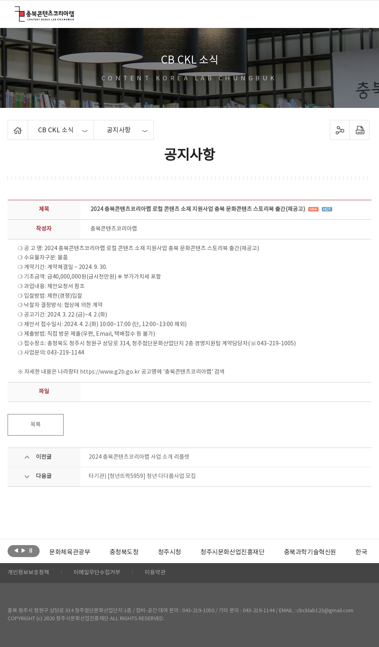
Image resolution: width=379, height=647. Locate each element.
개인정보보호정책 (28, 573)
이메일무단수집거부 (97, 573)
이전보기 (16, 550)
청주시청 (169, 552)
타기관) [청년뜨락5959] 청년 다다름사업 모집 (142, 476)
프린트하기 (360, 130)
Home (10, 124)
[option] (70, 552)
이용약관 (155, 573)
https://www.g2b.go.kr (110, 372)
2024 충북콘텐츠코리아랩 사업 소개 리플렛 (139, 457)
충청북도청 (123, 552)
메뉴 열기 (359, 13)
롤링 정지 (31, 550)
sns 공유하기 (340, 130)
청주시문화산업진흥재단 (232, 552)
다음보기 (23, 550)
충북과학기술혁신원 (309, 552)
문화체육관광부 (69, 552)
